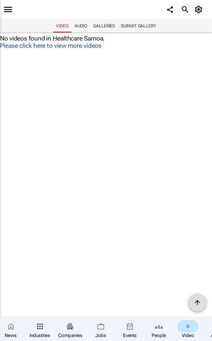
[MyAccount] (199, 9)
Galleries (104, 25)
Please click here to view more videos (50, 45)
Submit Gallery (138, 25)
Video (62, 25)
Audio (81, 25)
